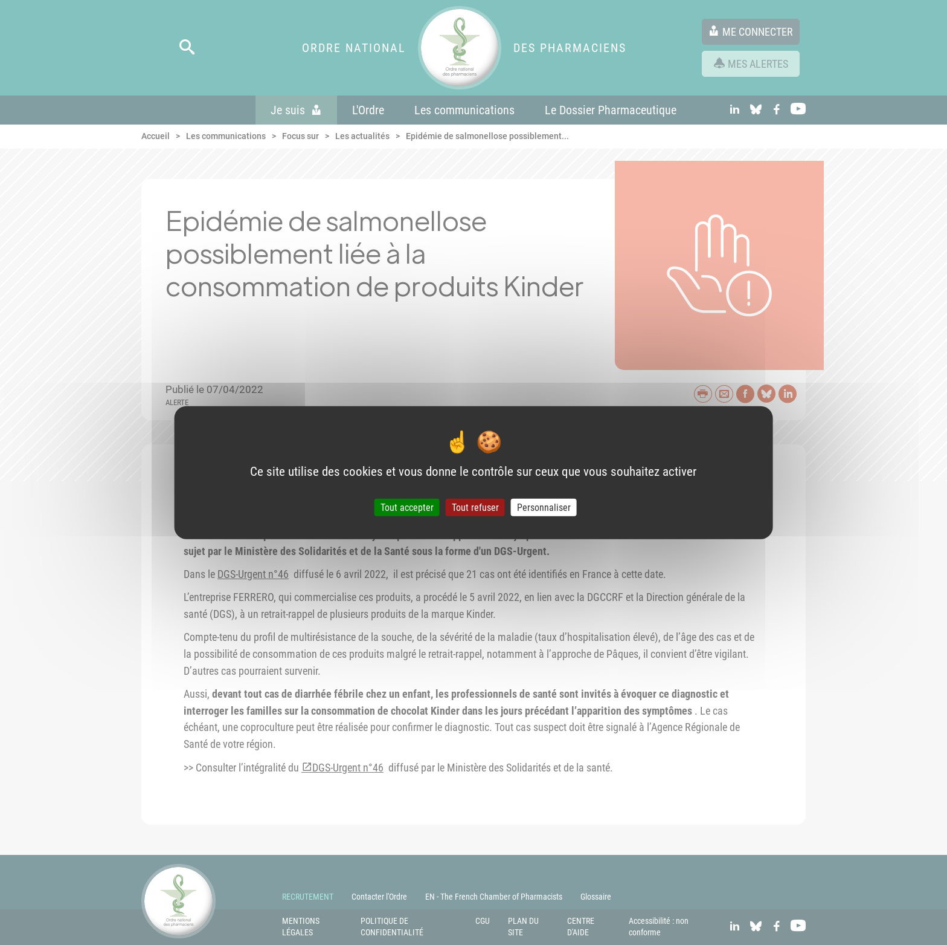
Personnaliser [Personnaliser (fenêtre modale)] (544, 507)
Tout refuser (475, 507)
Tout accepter (407, 507)
